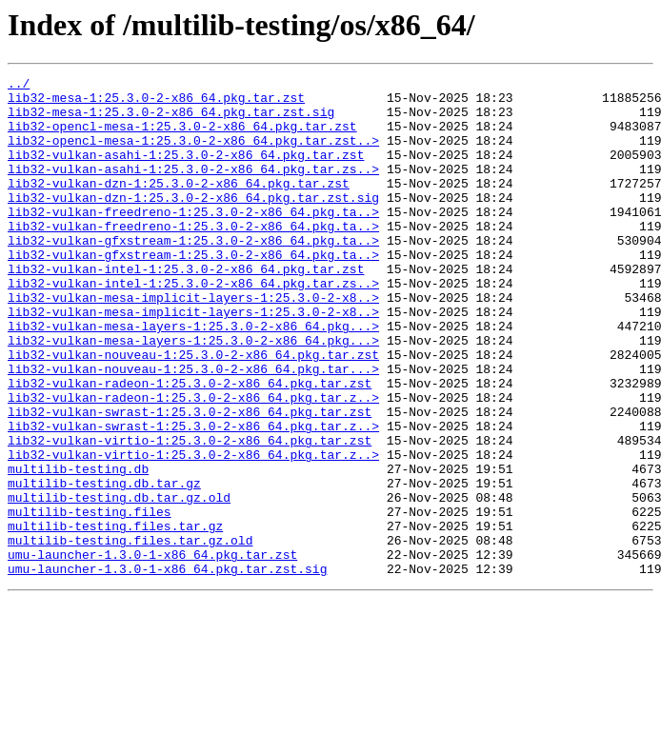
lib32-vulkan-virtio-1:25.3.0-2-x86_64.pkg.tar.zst (189, 514)
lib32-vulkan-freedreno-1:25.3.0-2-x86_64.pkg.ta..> (193, 239)
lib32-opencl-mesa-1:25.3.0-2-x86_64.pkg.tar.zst (182, 137)
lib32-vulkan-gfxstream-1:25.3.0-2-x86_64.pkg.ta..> (193, 274)
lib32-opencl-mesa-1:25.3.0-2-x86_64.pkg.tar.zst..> (193, 154)
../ (19, 85)
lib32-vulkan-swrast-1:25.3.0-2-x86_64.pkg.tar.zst (189, 479)
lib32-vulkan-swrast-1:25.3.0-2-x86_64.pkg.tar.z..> (193, 497)
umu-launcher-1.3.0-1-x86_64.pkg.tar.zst (152, 651)
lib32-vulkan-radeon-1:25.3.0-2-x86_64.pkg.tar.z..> (193, 462)
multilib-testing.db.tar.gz (104, 565)
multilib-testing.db (78, 548)
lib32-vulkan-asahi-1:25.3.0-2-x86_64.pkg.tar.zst (186, 171)
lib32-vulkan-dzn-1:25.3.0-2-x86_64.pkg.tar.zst (179, 205)
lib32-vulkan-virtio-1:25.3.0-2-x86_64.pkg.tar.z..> (193, 531)
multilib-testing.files (89, 599)
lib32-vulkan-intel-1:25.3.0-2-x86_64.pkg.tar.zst (186, 308)
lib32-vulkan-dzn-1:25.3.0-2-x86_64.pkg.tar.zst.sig (193, 222)
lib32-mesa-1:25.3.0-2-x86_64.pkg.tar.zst (156, 102)
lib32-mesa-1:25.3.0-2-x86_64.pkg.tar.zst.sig (171, 120)
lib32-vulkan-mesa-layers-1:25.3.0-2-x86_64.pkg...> (193, 377)
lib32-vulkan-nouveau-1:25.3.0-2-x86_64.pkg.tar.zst (193, 411)
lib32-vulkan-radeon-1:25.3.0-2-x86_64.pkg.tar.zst (189, 445)
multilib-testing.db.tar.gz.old (119, 582)
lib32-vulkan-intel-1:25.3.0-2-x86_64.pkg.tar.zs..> (193, 325)
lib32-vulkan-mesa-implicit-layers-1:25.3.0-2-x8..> (193, 342)
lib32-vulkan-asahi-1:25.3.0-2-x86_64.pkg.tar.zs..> (193, 188)
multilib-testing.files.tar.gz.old (130, 634)
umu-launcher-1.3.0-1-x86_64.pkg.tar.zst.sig (167, 668)
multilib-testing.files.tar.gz (115, 616)
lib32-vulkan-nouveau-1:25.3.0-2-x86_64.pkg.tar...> (193, 428)
